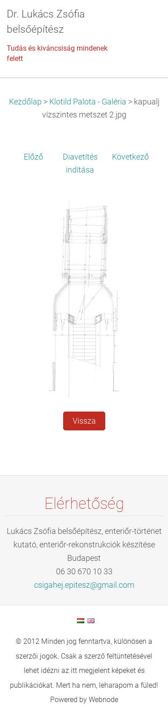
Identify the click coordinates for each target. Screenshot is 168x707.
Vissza (84, 420)
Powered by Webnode (84, 699)
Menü (143, 20)
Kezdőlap (25, 101)
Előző (33, 156)
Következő (130, 156)
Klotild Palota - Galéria (87, 101)
